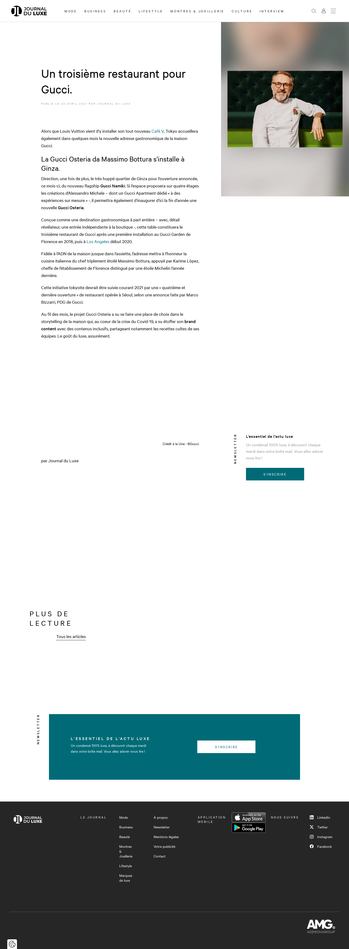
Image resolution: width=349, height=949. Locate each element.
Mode (70, 11)
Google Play (249, 828)
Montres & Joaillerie (197, 11)
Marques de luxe (125, 878)
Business (95, 11)
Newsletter (162, 827)
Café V (157, 131)
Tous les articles (71, 636)
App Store (249, 817)
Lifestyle (151, 11)
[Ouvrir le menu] (333, 11)
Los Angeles (98, 241)
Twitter (319, 827)
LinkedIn (320, 817)
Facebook (321, 846)
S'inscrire (274, 474)
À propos (161, 817)
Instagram (321, 836)
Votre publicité (164, 846)
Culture (242, 11)
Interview (272, 11)
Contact (160, 856)
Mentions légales (166, 836)
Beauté (123, 11)
